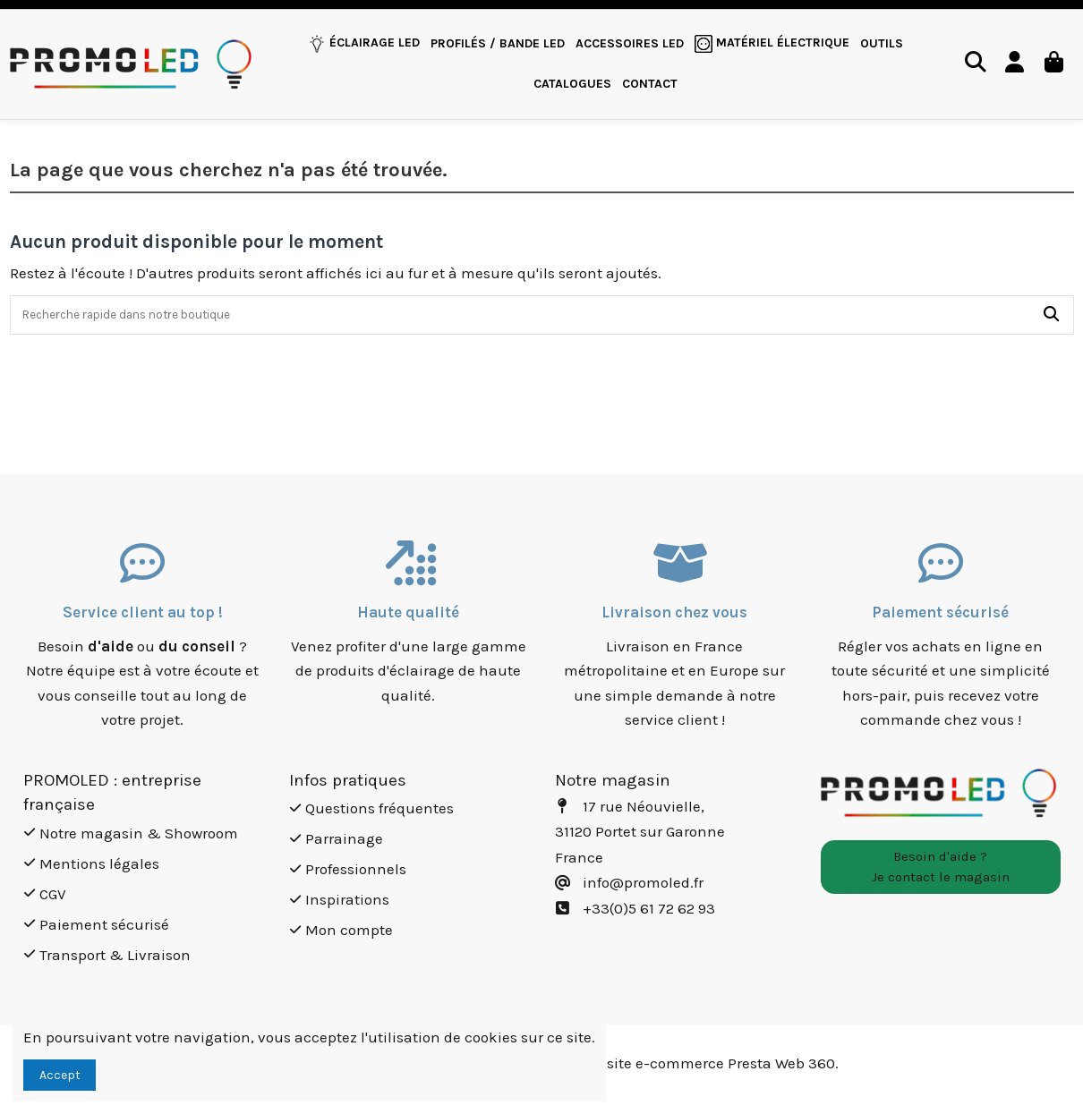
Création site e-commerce (634, 1064)
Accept (60, 1075)
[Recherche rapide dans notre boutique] (1051, 315)
